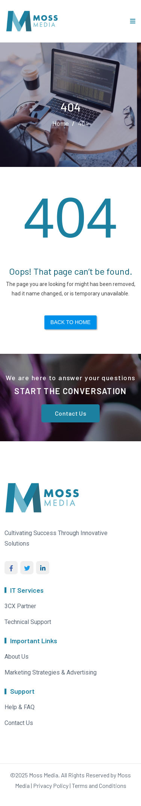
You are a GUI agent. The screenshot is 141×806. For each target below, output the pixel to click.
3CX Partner (20, 606)
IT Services (27, 590)
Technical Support (28, 622)
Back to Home (70, 322)
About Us (17, 656)
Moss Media (43, 774)
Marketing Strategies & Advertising (51, 672)
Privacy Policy (50, 785)
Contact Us (70, 413)
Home (60, 123)
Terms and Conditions (99, 785)
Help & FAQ (20, 707)
